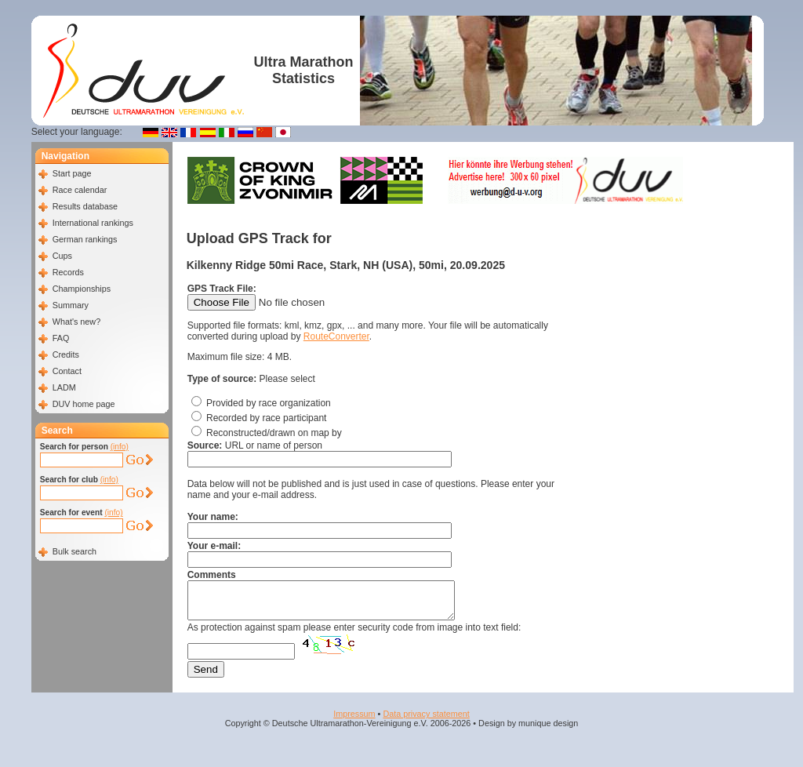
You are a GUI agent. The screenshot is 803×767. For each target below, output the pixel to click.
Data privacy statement (426, 720)
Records (68, 272)
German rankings (85, 239)
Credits (66, 354)
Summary (71, 305)
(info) (120, 446)
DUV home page (84, 404)
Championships (82, 288)
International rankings (93, 222)
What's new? (76, 321)
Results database (85, 206)
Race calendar (80, 189)
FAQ (61, 338)
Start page (72, 173)
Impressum (354, 720)
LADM (64, 387)
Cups (62, 255)
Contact (67, 371)
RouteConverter (336, 336)
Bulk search (74, 551)
